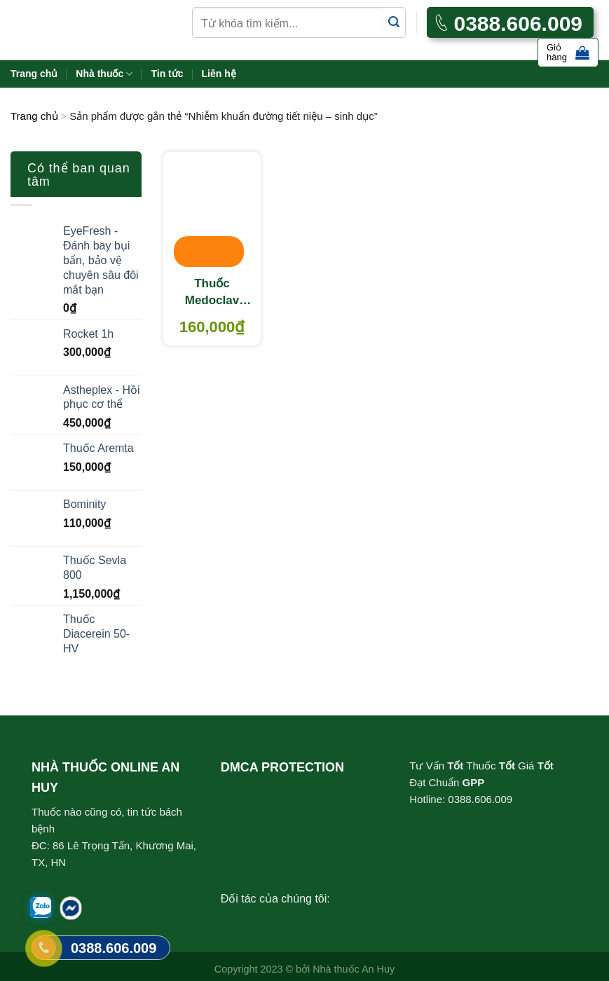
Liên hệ (219, 73)
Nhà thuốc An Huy (354, 969)
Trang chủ (34, 73)
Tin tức (167, 73)
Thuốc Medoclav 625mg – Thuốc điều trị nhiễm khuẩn (212, 293)
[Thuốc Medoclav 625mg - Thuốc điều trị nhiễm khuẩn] (212, 210)
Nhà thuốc (104, 74)
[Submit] (394, 22)
